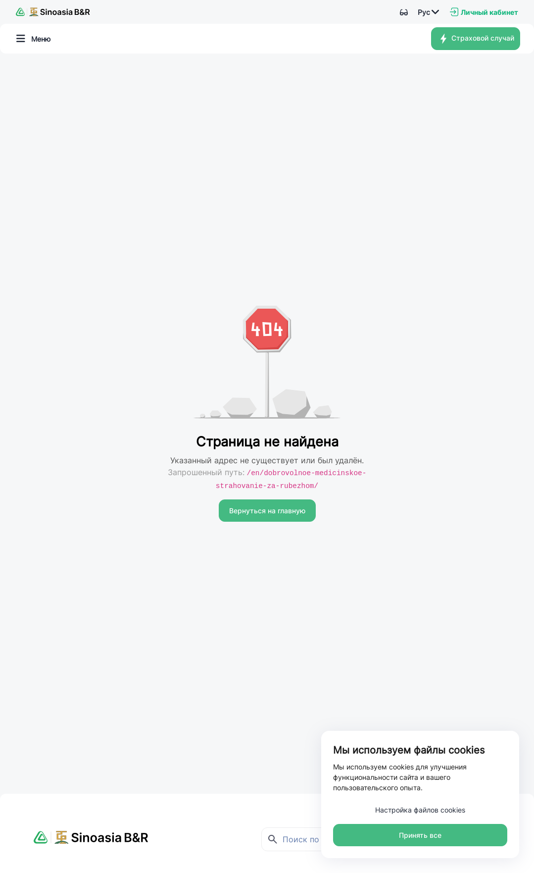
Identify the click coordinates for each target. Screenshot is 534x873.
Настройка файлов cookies (420, 810)
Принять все (420, 835)
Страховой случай (475, 39)
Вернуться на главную (267, 510)
